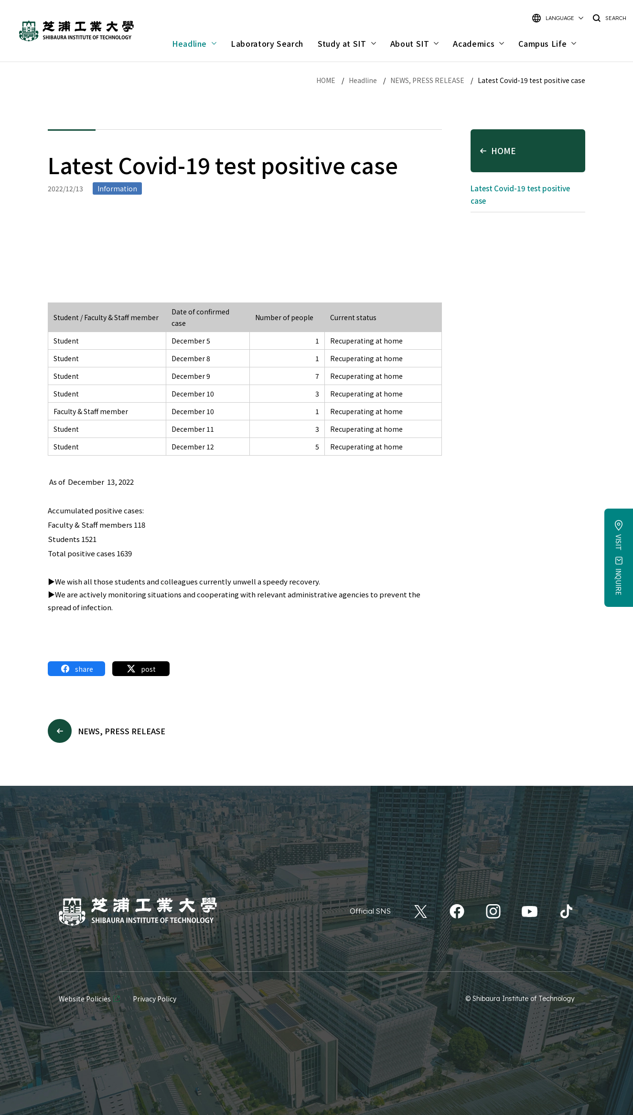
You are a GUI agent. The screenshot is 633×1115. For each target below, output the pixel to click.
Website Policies (85, 998)
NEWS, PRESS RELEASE (427, 80)
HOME (325, 80)
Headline (363, 80)
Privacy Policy (154, 998)
